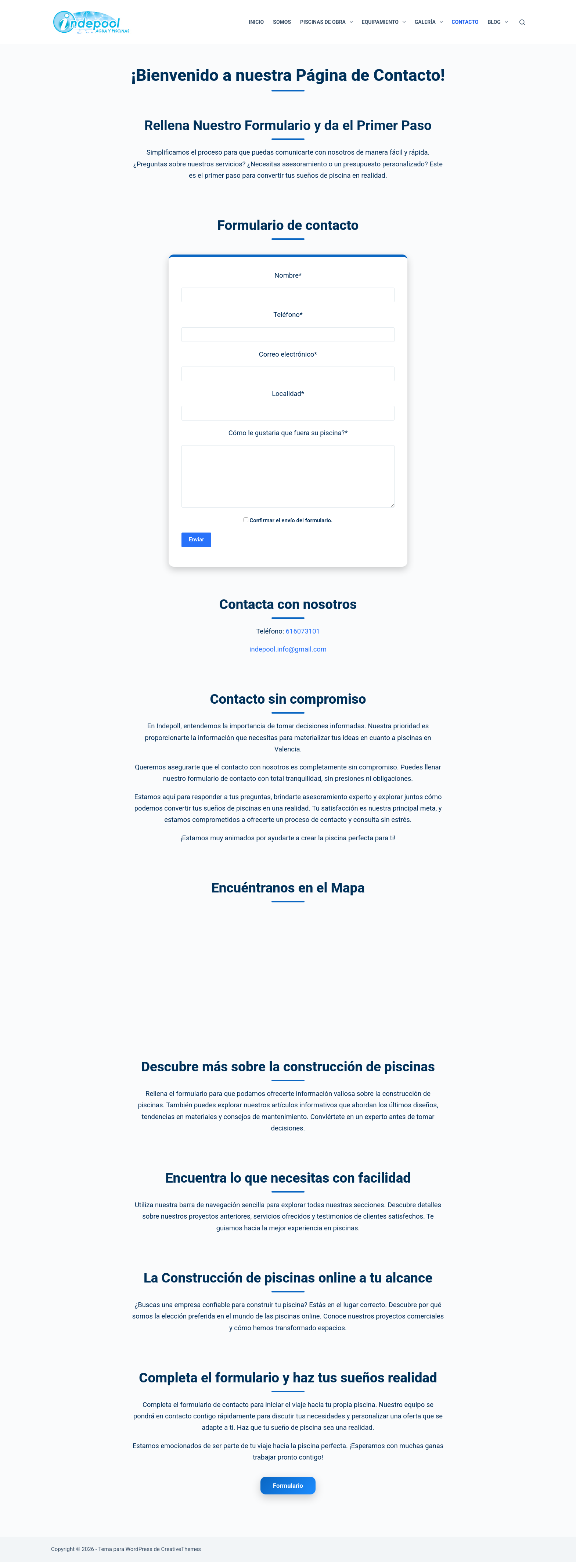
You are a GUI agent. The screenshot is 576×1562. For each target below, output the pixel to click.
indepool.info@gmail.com (288, 649)
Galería (430, 22)
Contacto (465, 22)
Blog (498, 22)
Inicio (256, 22)
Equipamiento (385, 22)
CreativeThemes (181, 1549)
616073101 (303, 631)
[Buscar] (522, 22)
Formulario (288, 1485)
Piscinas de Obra (328, 22)
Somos (282, 22)
